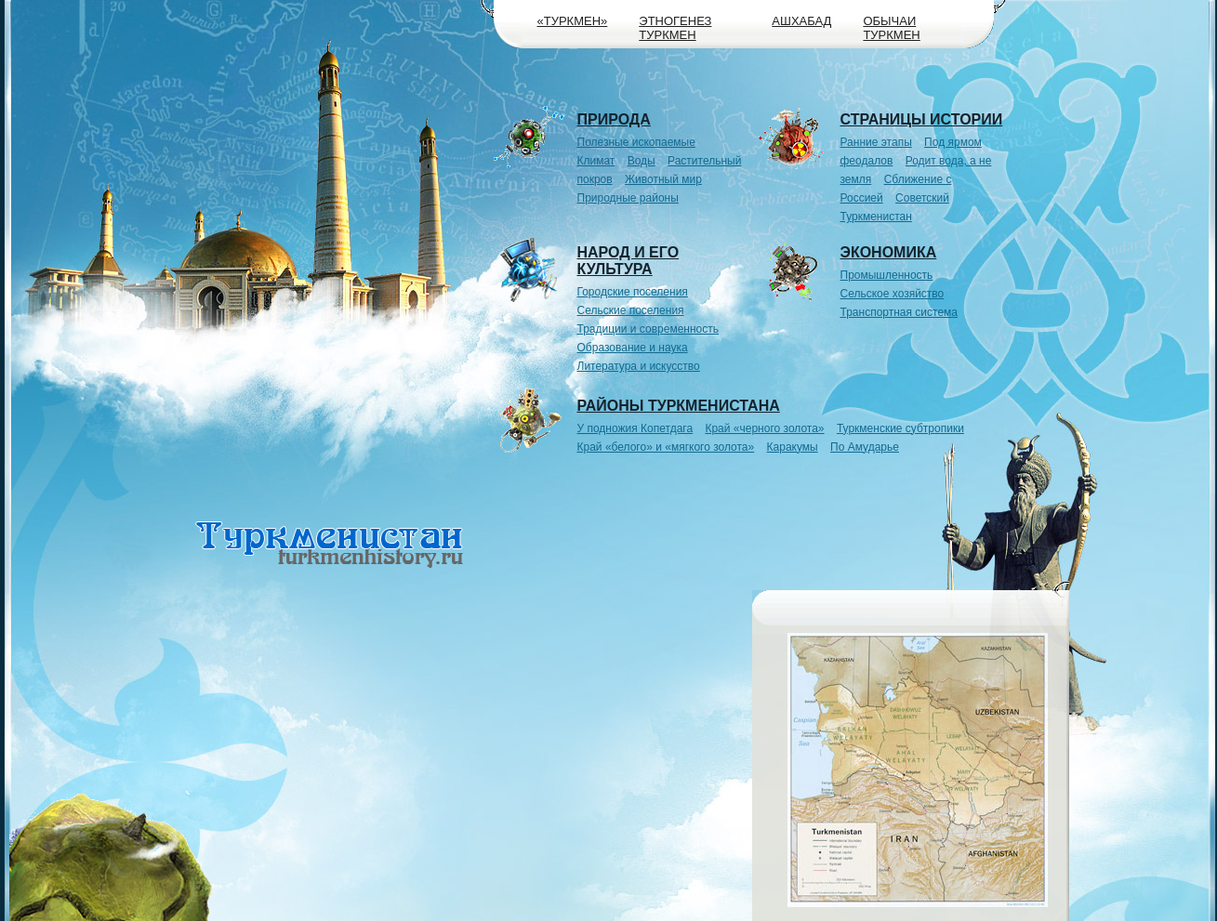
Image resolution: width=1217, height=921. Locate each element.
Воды (641, 160)
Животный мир (663, 179)
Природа (614, 119)
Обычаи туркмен (891, 28)
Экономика (888, 252)
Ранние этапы (876, 142)
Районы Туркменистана (678, 406)
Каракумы (792, 447)
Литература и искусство (638, 366)
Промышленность (886, 275)
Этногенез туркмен (675, 28)
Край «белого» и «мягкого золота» (666, 447)
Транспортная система (899, 312)
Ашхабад (801, 21)
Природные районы (628, 197)
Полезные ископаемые (636, 142)
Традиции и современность (648, 329)
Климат (596, 160)
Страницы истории (921, 119)
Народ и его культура (628, 260)
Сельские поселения (630, 310)
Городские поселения (632, 291)
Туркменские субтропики (900, 428)
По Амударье (864, 447)
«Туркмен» (572, 21)
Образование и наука (632, 347)
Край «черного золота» (764, 428)
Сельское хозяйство (892, 293)
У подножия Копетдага (635, 428)
